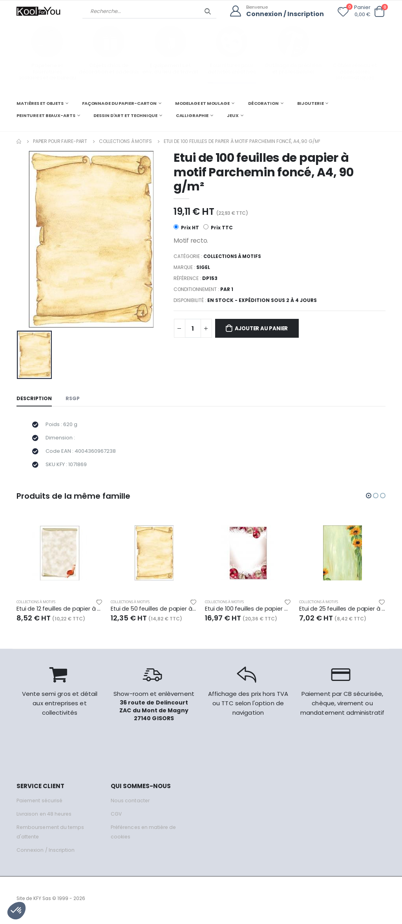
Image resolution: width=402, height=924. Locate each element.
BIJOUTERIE (310, 103)
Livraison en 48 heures (45, 817)
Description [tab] (34, 399)
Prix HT (186, 227)
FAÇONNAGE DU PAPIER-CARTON (119, 103)
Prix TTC (218, 227)
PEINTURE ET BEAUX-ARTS (45, 115)
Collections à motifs (125, 140)
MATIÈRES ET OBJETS (40, 103)
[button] (379, 11)
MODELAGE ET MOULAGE (202, 103)
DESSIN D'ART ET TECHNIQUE (125, 115)
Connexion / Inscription (283, 14)
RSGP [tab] (73, 399)
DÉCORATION (263, 103)
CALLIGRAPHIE (192, 115)
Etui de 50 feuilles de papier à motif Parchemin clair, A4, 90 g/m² (154, 613)
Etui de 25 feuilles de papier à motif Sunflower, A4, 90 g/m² (342, 613)
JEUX (233, 115)
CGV (116, 817)
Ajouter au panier (265, 329)
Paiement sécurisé (40, 804)
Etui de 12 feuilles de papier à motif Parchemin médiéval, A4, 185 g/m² (59, 613)
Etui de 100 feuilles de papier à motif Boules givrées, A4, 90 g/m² (248, 613)
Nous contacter (130, 804)
